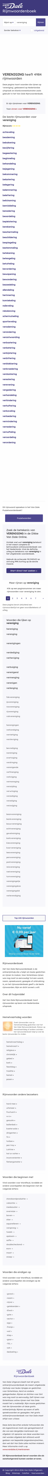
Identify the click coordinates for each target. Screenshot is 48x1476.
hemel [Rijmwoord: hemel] (9, 1075)
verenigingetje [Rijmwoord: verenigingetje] (13, 881)
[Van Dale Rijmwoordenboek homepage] (14, 6)
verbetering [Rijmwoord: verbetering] (9, 347)
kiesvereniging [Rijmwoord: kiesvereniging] (13, 843)
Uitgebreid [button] (39, 30)
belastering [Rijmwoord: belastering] (9, 179)
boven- (9, 1215)
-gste (8, 1314)
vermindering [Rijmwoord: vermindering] (10, 421)
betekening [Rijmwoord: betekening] (9, 253)
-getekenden (12, 1306)
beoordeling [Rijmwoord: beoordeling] (9, 216)
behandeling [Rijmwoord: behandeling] (9, 163)
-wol (8, 1331)
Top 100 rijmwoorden (24, 918)
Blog (8, 1473)
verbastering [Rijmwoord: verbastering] (9, 342)
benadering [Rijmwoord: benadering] (9, 211)
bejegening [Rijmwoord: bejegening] (8, 168)
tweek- (9, 1232)
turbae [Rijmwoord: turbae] (9, 1141)
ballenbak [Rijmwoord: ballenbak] (11, 1124)
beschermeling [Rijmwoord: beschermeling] (10, 232)
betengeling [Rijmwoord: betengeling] (9, 258)
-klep (8, 1335)
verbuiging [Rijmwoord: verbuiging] (12, 667)
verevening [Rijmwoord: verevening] (8, 384)
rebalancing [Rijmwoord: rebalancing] (9, 311)
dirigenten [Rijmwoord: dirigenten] (11, 1133)
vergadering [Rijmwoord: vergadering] (9, 390)
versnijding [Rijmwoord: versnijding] (11, 786)
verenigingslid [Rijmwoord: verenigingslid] (13, 891)
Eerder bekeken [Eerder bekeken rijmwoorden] (11, 30)
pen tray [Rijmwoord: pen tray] (10, 1145)
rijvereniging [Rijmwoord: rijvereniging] (12, 711)
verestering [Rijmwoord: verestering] (9, 379)
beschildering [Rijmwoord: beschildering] (10, 237)
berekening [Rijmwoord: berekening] (9, 226)
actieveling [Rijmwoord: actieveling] (8, 132)
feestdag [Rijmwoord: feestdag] (10, 1067)
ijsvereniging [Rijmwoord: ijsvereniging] (12, 702)
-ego (8, 1323)
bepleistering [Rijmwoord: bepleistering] (10, 221)
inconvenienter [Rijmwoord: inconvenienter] (13, 1157)
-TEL (8, 1343)
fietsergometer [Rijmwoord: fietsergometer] (13, 1162)
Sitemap (16, 1473)
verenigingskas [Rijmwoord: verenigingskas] (13, 886)
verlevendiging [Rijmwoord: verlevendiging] (13, 895)
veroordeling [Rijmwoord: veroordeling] (9, 437)
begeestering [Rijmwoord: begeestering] (10, 153)
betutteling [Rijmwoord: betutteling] (8, 263)
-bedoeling (11, 1352)
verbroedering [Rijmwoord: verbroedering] (10, 368)
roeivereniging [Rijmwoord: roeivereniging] (13, 871)
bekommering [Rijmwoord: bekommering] (10, 174)
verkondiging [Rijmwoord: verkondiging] (12, 730)
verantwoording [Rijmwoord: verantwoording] (11, 337)
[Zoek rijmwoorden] (29, 22)
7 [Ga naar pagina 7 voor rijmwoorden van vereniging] (35, 598)
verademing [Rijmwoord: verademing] (9, 326)
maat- (9, 1253)
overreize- (11, 1211)
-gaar (9, 1339)
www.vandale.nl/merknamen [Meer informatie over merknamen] (16, 1449)
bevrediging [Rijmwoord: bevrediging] (12, 748)
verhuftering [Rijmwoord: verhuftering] (9, 405)
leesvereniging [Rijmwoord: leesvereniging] (13, 852)
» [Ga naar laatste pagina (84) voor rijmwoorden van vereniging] (43, 598)
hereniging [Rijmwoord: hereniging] (12, 629)
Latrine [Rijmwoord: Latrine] (9, 1149)
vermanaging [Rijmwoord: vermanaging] (12, 781)
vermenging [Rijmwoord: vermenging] (12, 677)
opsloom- (10, 1236)
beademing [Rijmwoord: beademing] (9, 137)
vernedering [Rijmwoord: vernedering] (9, 426)
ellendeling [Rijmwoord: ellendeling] (8, 290)
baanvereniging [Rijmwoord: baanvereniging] (13, 814)
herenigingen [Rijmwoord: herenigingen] (12, 725)
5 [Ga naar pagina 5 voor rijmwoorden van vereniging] (26, 598)
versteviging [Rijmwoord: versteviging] (12, 739)
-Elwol (9, 1310)
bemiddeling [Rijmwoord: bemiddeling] (9, 205)
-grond (9, 1294)
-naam (9, 1298)
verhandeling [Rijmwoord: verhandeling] (10, 395)
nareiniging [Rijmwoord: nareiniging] (11, 753)
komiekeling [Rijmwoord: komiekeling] (9, 300)
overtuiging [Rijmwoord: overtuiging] (11, 757)
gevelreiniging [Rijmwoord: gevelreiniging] (13, 833)
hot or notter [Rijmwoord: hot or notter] (12, 1153)
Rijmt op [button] (8, 22)
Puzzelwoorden (24, 518)
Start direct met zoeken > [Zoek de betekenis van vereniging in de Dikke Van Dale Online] (23, 571)
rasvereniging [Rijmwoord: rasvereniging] (12, 706)
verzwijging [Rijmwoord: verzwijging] (11, 805)
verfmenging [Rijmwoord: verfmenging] (12, 772)
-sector (9, 1318)
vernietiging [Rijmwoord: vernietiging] (12, 734)
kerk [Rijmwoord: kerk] (8, 1062)
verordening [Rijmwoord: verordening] (9, 442)
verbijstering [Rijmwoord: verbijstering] (9, 353)
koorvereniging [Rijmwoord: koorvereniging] (13, 848)
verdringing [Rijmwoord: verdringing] (11, 762)
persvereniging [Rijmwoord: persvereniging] (13, 857)
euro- (8, 1248)
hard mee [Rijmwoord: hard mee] (10, 1104)
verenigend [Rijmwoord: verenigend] (12, 672)
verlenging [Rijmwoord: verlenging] (12, 688)
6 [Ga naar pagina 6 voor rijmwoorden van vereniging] (30, 598)
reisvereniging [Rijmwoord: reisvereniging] (13, 867)
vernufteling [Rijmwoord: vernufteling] (9, 432)
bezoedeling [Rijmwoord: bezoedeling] (9, 284)
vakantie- (11, 1203)
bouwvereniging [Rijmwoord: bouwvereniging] (14, 824)
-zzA (8, 1348)
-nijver (9, 1302)
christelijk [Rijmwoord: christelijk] (10, 1054)
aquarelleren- (12, 1223)
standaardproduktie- (16, 1199)
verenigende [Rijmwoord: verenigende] (12, 767)
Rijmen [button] (41, 22)
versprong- (11, 1228)
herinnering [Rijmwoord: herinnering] (9, 295)
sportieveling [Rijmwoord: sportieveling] (9, 321)
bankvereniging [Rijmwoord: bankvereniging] (13, 819)
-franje (9, 1327)
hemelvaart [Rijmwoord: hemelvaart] (11, 1046)
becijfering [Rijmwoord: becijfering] (8, 147)
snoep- (9, 1257)
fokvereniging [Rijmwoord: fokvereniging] (13, 697)
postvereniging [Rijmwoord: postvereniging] (13, 862)
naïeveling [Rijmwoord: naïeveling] (8, 305)
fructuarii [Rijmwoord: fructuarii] (10, 1112)
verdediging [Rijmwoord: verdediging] (12, 652)
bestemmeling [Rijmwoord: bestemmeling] (10, 247)
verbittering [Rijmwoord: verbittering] (9, 358)
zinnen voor (23, 109)
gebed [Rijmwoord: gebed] (9, 1058)
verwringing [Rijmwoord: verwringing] (12, 791)
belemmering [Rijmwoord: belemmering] (10, 190)
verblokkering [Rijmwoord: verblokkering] (10, 363)
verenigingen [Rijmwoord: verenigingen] (13, 643)
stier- (8, 1219)
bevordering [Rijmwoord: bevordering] (9, 268)
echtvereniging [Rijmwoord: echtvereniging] (13, 828)
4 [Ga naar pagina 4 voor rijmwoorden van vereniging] (21, 598)
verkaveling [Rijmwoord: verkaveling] (9, 411)
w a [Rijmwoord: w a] (8, 1116)
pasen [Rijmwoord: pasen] (9, 1079)
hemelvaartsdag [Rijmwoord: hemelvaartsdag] (14, 1042)
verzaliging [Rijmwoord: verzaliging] (11, 800)
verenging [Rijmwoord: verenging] (11, 634)
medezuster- (12, 1207)
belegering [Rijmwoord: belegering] (8, 184)
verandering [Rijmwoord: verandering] (9, 332)
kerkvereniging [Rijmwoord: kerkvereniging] (13, 838)
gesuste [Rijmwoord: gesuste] (10, 1120)
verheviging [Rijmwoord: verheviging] (12, 657)
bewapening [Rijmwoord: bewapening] (9, 274)
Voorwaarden (37, 1473)
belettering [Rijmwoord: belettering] (8, 195)
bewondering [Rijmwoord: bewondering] (10, 279)
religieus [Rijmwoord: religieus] (10, 1050)
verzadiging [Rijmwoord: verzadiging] (12, 796)
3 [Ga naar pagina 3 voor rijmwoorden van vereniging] (17, 598)
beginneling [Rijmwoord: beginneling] (9, 158)
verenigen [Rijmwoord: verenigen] (11, 682)
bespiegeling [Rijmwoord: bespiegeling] (9, 242)
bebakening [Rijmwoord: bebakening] (9, 142)
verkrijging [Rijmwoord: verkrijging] (11, 777)
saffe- (9, 1240)
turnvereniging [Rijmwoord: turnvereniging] (13, 876)
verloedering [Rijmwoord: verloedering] (9, 416)
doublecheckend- (14, 1244)
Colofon (25, 1473)
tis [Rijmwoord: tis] (7, 1137)
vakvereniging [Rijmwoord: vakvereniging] (13, 716)
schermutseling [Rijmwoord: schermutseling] (11, 316)
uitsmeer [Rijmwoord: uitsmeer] (10, 1108)
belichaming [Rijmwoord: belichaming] (9, 200)
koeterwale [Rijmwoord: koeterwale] (11, 1128)
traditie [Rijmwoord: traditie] (9, 1071)
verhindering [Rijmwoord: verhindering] (9, 400)
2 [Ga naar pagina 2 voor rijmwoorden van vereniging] (12, 598)
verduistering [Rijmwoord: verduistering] (10, 374)
